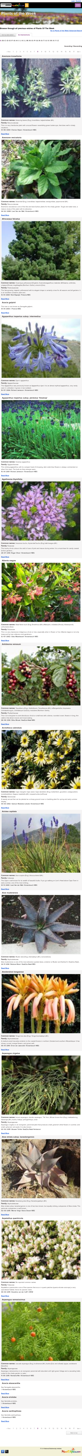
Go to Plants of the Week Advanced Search (66, 31)
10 (45, 52)
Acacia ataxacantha (11, 1383)
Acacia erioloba (9, 1397)
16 (69, 52)
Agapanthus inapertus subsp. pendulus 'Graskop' (24, 398)
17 (73, 52)
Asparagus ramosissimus (13, 1299)
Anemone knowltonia (12, 56)
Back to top (73, 1433)
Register (78, 1)
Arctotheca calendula (12, 728)
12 (53, 52)
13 (57, 52)
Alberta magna (9, 560)
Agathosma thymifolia (12, 479)
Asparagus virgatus (11, 1053)
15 (65, 52)
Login (73, 1)
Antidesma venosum (11, 644)
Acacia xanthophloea (11, 1411)
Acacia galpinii (9, 302)
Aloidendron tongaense (13, 972)
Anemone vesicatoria (11, 137)
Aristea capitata (9, 811)
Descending (77, 46)
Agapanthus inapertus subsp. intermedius (21, 316)
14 (61, 52)
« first (8, 52)
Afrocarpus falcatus (11, 219)
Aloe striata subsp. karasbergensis (18, 1137)
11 (49, 52)
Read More (5, 134)
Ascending (68, 46)
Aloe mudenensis (10, 893)
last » (79, 52)
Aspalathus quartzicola (12, 1218)
